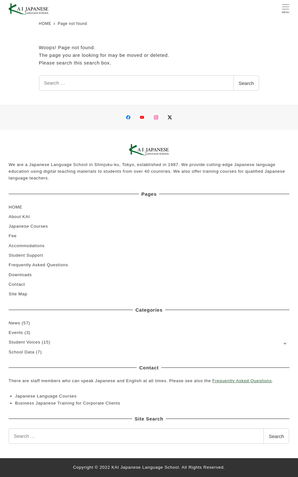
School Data (21, 352)
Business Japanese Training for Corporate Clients (67, 403)
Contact (17, 284)
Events (16, 332)
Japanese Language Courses (46, 396)
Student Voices (24, 342)
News (14, 323)
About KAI (19, 216)
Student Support (26, 255)
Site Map (18, 294)
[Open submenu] (285, 342)
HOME (15, 207)
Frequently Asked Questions (38, 264)
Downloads (20, 274)
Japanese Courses (28, 226)
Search (246, 83)
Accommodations (27, 245)
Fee (13, 235)
